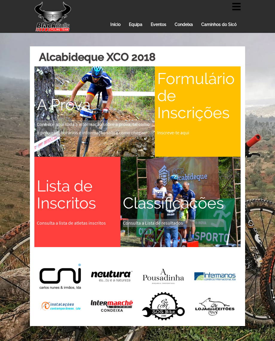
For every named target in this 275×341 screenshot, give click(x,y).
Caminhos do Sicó (218, 24)
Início (115, 24)
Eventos (158, 24)
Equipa (135, 24)
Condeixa (184, 24)
